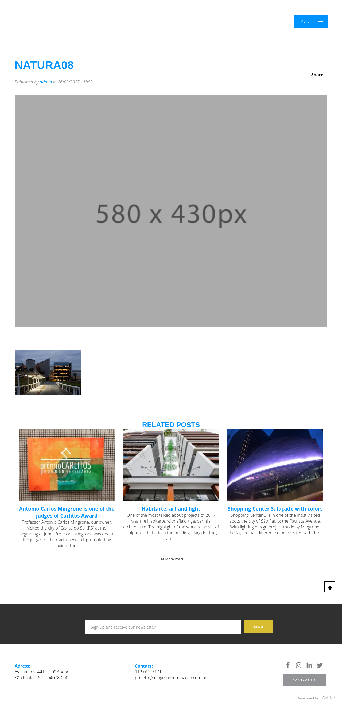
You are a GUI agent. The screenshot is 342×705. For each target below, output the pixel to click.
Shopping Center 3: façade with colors (275, 508)
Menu (305, 21)
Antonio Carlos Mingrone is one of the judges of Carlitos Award (66, 512)
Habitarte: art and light (171, 508)
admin (46, 82)
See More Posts (170, 559)
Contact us (304, 680)
